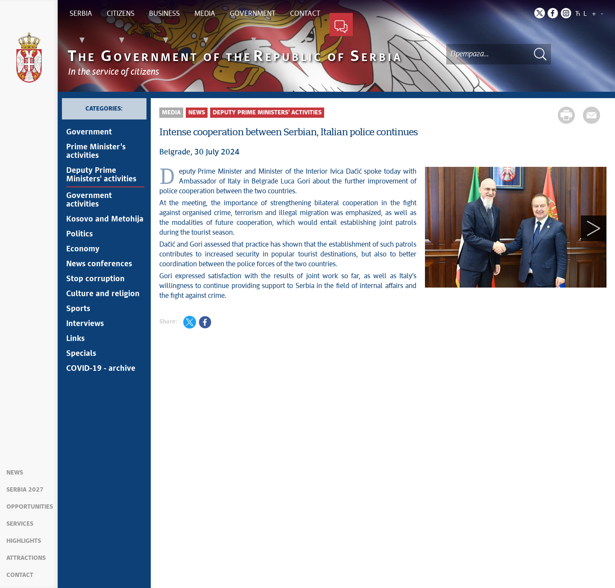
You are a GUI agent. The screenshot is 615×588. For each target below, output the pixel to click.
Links (75, 339)
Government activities (89, 200)
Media (171, 113)
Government (89, 132)
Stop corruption (95, 279)
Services (19, 524)
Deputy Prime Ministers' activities (101, 175)
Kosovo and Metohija (105, 219)
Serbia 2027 (25, 490)
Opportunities (29, 507)
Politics (79, 234)
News (14, 473)
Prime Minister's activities (96, 151)
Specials (81, 354)
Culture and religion (103, 294)
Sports (78, 309)
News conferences (99, 264)
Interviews (85, 324)
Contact (19, 575)
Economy (83, 249)
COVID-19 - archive (100, 369)
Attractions (26, 558)
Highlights (23, 541)
